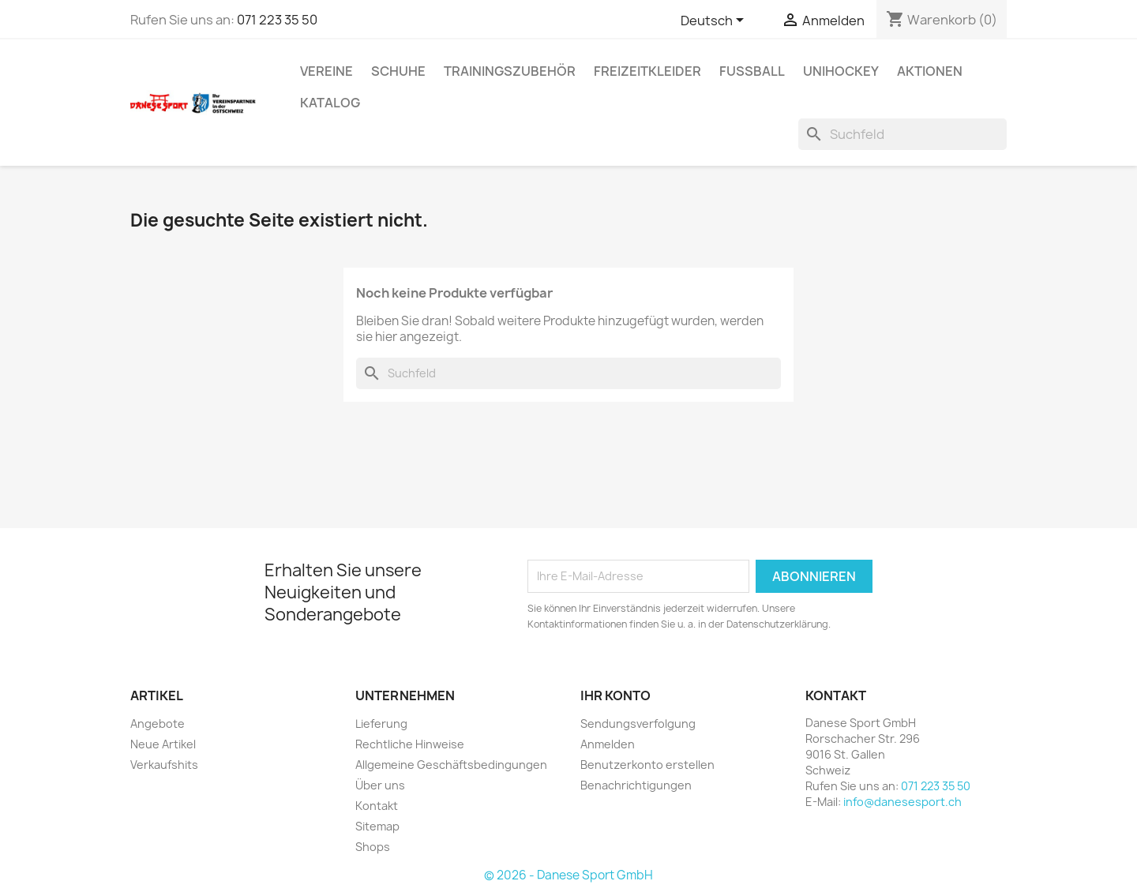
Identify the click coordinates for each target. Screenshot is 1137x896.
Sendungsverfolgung (638, 723)
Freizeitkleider (647, 71)
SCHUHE (398, 71)
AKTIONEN (930, 71)
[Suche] (902, 134)
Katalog (330, 102)
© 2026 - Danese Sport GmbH (568, 875)
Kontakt (376, 805)
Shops (372, 846)
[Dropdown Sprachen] (715, 21)
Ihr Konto (615, 695)
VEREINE (326, 71)
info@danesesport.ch (902, 801)
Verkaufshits (164, 764)
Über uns (380, 785)
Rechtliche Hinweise (409, 744)
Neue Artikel (163, 744)
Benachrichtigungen (636, 785)
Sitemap (377, 826)
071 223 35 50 (277, 19)
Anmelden (607, 744)
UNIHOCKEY (841, 71)
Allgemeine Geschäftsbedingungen (451, 764)
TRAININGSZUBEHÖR (510, 71)
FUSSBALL (752, 71)
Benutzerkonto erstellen (647, 764)
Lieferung (381, 723)
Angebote (157, 723)
